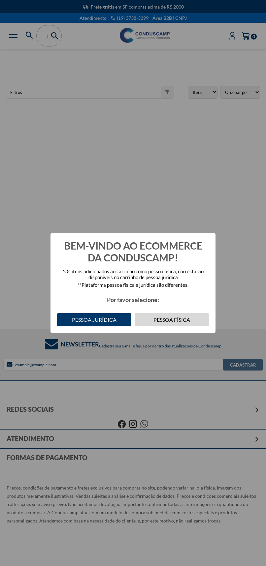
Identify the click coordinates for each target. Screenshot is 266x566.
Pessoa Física (171, 319)
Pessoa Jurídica (94, 319)
